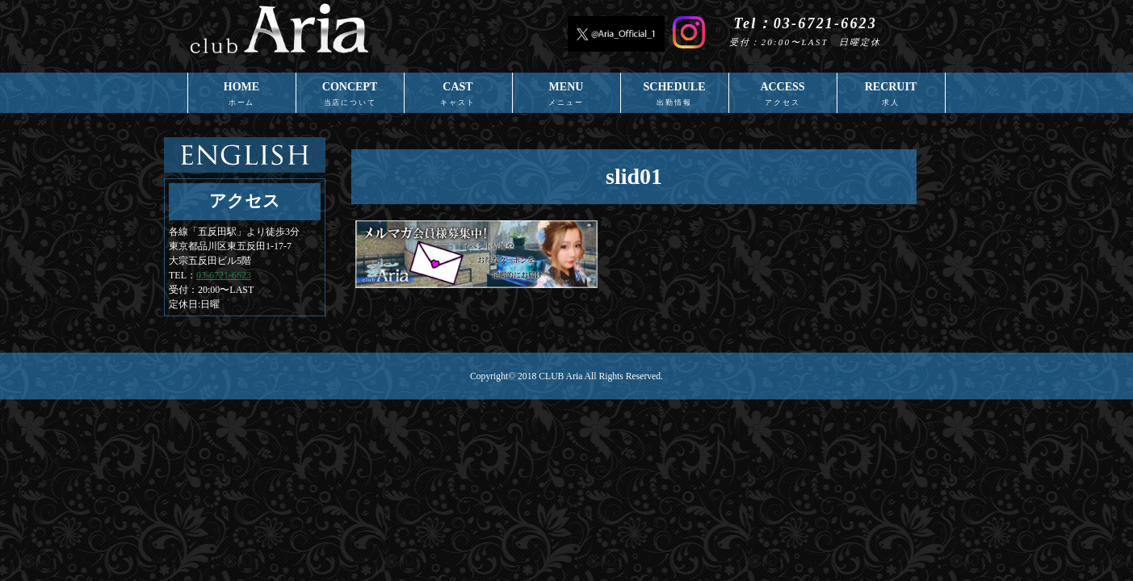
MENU (566, 97)
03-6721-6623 (223, 275)
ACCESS (783, 97)
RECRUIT (891, 97)
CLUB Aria (560, 376)
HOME (242, 97)
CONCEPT (350, 97)
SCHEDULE (674, 97)
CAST (458, 97)
